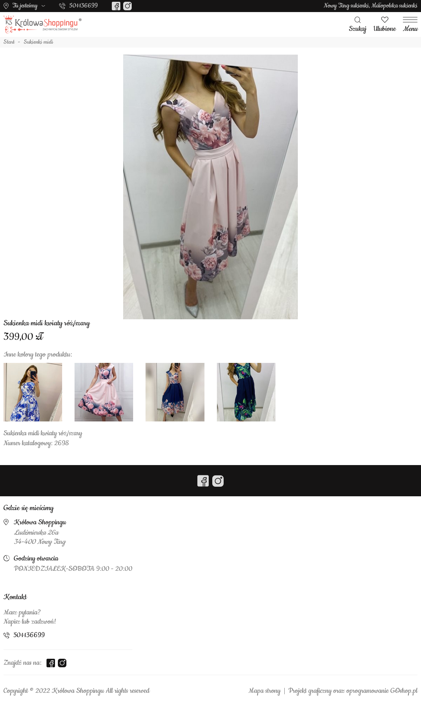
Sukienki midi (38, 42)
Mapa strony (264, 691)
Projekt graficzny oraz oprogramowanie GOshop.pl (352, 691)
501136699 (83, 5)
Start (9, 42)
